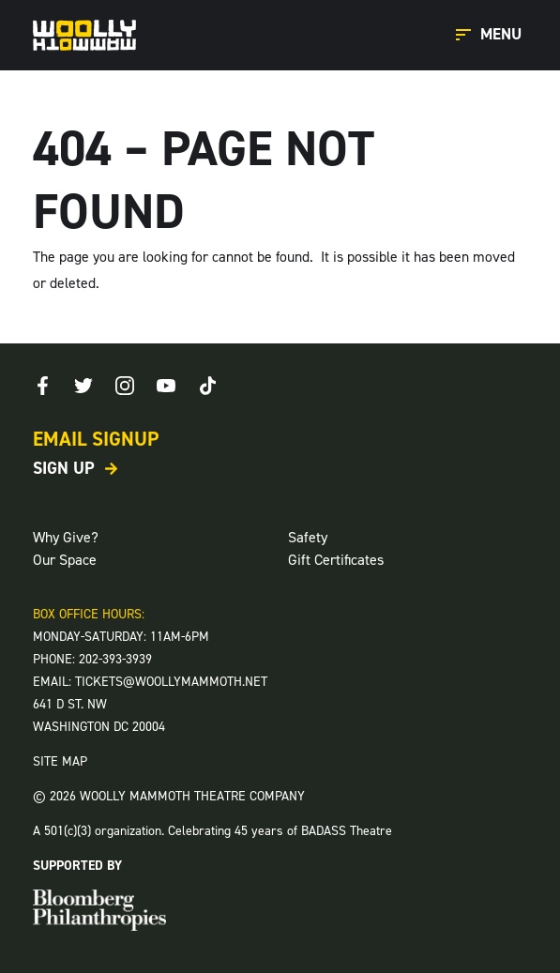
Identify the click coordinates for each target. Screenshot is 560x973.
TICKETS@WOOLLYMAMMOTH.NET (171, 682)
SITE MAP (60, 761)
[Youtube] (166, 385)
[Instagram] (124, 385)
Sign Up (64, 468)
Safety (307, 537)
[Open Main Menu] (491, 35)
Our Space (65, 560)
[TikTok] (207, 385)
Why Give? (65, 537)
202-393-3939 (115, 659)
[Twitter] (83, 385)
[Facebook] (42, 385)
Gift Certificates (336, 560)
